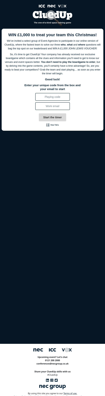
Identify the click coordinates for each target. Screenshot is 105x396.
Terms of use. (70, 393)
